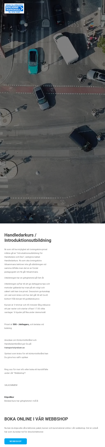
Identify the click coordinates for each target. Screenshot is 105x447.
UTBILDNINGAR (13, 426)
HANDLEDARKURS (86, 426)
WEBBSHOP (16, 263)
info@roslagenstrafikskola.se (18, 276)
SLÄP (71, 426)
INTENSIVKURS (31, 426)
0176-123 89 (86, 272)
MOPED (61, 426)
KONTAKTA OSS (18, 304)
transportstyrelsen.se (14, 169)
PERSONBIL (48, 426)
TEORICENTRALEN (15, 430)
